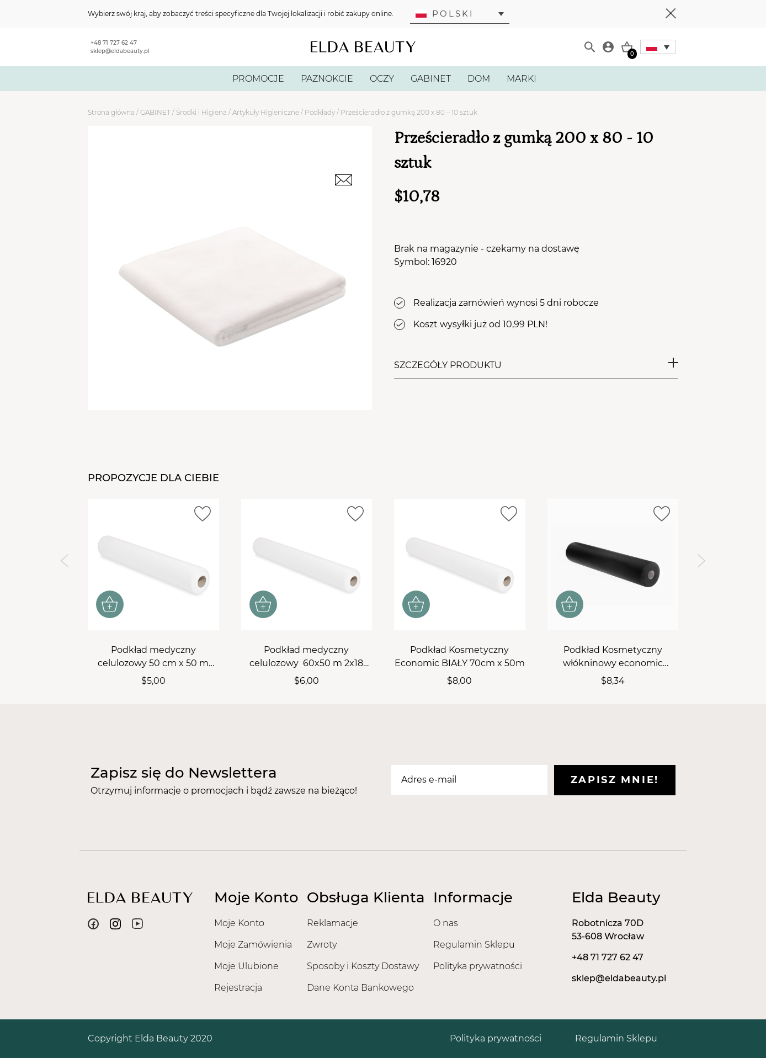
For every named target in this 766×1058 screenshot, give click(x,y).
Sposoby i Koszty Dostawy (363, 966)
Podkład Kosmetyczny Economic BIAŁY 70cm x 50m (460, 656)
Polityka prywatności (477, 966)
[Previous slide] (64, 561)
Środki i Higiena (201, 112)
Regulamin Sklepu (474, 944)
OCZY (382, 78)
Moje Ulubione (246, 966)
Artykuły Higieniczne (265, 112)
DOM (478, 78)
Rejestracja (238, 987)
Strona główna (111, 112)
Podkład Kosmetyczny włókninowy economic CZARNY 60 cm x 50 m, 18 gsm (612, 657)
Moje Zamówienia (253, 944)
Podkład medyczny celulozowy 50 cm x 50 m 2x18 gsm (153, 657)
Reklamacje (332, 923)
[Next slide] (702, 561)
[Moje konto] (608, 46)
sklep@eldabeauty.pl (120, 51)
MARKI (521, 78)
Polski (445, 13)
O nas (445, 923)
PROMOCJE (258, 78)
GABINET (431, 78)
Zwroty (322, 944)
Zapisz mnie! (615, 780)
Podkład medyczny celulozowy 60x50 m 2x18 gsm (306, 657)
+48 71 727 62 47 (114, 42)
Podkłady (320, 112)
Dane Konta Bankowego (360, 987)
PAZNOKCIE (327, 78)
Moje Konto (239, 923)
